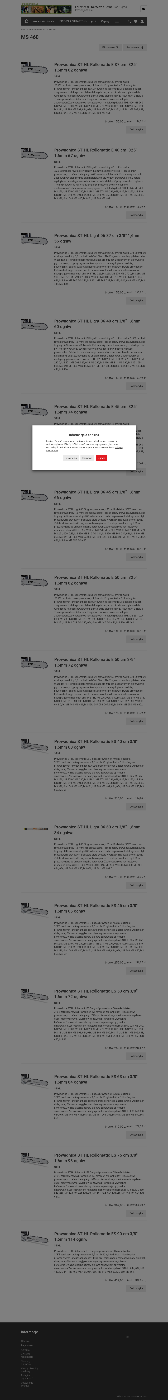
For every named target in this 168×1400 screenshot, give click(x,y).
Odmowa (87, 458)
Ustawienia (71, 458)
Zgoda (101, 458)
